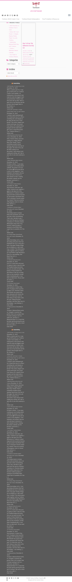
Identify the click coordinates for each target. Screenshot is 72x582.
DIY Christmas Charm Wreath (13, 283)
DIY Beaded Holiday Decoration (14, 259)
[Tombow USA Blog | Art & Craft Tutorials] (36, 5)
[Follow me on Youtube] (15, 15)
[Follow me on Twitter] (5, 15)
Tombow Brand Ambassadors (31, 19)
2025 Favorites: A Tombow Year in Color (14, 28)
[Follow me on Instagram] (10, 15)
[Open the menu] (69, 15)
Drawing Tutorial (27, 56)
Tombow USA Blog (16, 83)
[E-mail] (3, 15)
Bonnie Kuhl (26, 63)
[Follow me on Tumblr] (13, 15)
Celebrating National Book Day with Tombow (14, 44)
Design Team (26, 52)
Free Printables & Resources (50, 19)
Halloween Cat (26, 61)
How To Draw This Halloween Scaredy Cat (28, 46)
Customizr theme (39, 580)
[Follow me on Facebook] (8, 15)
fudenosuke (25, 58)
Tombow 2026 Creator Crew (10, 19)
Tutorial (32, 61)
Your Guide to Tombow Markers (14, 184)
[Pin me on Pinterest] (17, 15)
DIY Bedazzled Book (11, 306)
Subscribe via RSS (12, 76)
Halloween (30, 59)
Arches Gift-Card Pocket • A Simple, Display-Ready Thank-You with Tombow (14, 36)
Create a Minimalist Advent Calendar (13, 50)
